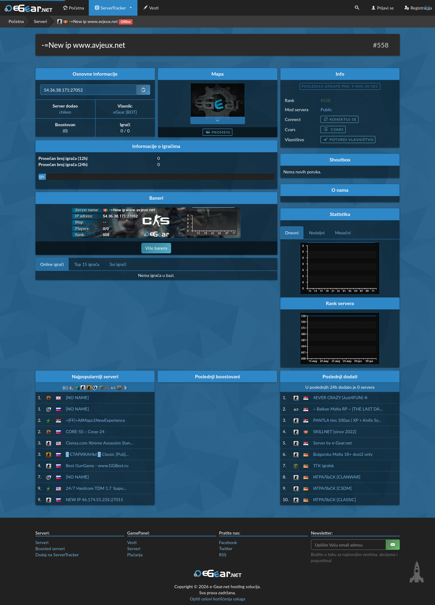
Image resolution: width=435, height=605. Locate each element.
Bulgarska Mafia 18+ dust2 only (343, 454)
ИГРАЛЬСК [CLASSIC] (334, 499)
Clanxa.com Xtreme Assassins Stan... (99, 442)
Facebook (228, 542)
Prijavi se (382, 7)
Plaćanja (135, 554)
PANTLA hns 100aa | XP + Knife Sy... (347, 420)
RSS (223, 554)
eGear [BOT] (125, 112)
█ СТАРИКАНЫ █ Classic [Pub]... (97, 454)
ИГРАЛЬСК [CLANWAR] (336, 476)
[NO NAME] (77, 397)
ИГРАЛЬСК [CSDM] (332, 488)
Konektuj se (339, 119)
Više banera (156, 248)
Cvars (332, 129)
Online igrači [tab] (52, 264)
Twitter (225, 548)
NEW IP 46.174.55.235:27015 (94, 499)
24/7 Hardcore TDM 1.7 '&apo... (96, 488)
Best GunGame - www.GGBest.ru (97, 465)
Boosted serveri (50, 548)
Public (326, 109)
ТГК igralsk (323, 465)
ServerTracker (109, 7)
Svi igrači (118, 264)
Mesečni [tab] (343, 232)
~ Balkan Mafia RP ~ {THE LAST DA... (348, 408)
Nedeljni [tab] (316, 232)
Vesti (150, 7)
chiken (65, 112)
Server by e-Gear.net (332, 442)
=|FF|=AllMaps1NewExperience (95, 420)
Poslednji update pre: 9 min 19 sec (340, 86)
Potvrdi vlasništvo (347, 139)
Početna (73, 7)
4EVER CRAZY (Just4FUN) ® (340, 397)
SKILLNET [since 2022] (334, 431)
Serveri (40, 21)
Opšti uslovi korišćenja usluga (217, 598)
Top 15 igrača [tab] (86, 264)
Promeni (217, 132)
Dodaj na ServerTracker (57, 554)
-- (217, 120)
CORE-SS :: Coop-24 (85, 431)
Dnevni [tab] (292, 232)
